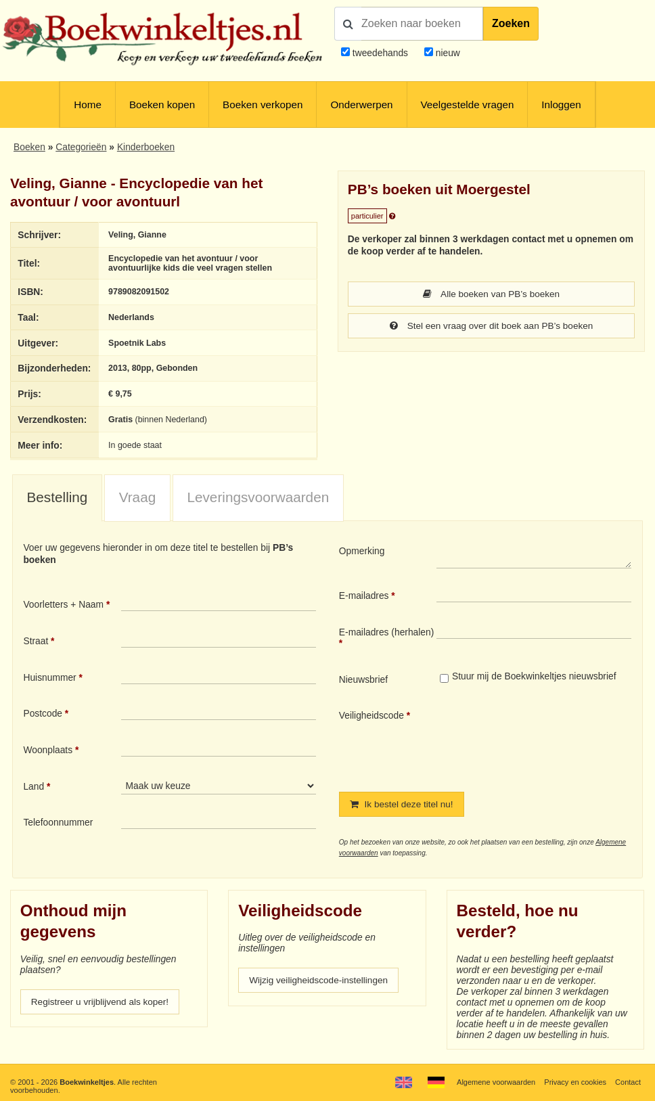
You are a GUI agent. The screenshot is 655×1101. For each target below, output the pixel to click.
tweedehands (380, 52)
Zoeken (511, 23)
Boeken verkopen (262, 104)
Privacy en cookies (575, 1082)
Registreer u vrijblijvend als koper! (101, 1002)
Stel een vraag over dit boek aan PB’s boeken (491, 326)
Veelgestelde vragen (467, 104)
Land (33, 786)
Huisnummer (49, 677)
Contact (628, 1082)
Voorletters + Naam (63, 604)
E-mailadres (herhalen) (386, 632)
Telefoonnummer (58, 822)
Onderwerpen (361, 104)
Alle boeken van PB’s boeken (491, 294)
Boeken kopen (162, 104)
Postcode (42, 713)
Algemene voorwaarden (495, 1082)
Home (87, 104)
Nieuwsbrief (363, 679)
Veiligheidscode (371, 715)
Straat (35, 640)
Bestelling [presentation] (57, 497)
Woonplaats (47, 749)
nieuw (446, 52)
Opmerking (362, 550)
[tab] (57, 498)
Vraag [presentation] (137, 497)
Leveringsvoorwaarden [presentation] (258, 497)
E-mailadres (364, 595)
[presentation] (549, 739)
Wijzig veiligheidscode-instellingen (319, 981)
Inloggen (561, 104)
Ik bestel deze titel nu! (402, 804)
